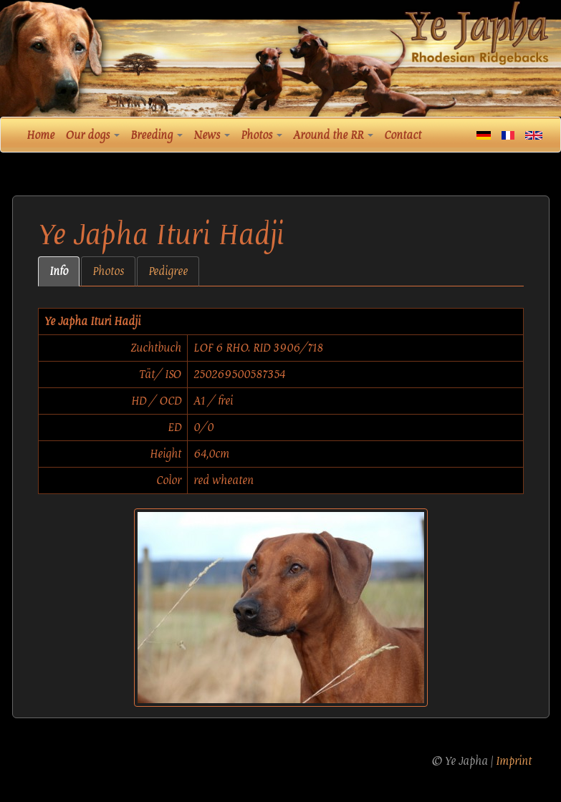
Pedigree (168, 271)
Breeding (156, 135)
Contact (402, 135)
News (211, 135)
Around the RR (333, 135)
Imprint (514, 761)
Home (40, 135)
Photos (261, 135)
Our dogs (92, 135)
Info (58, 271)
